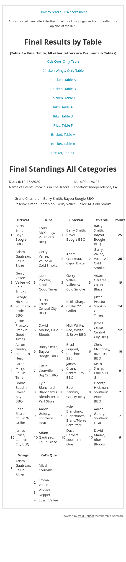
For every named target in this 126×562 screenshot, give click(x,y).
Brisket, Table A (63, 134)
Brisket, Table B (63, 143)
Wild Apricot (86, 516)
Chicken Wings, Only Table (63, 70)
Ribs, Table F (63, 125)
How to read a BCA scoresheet (63, 12)
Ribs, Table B (63, 116)
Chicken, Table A (63, 79)
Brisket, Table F (63, 152)
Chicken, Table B (63, 88)
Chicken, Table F (63, 98)
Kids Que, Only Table (63, 61)
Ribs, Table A (63, 107)
